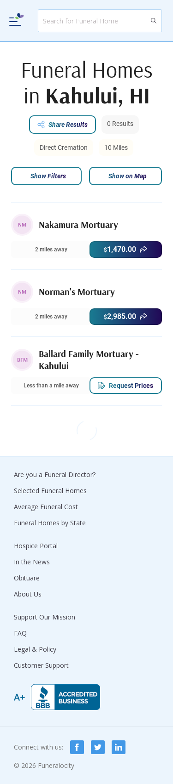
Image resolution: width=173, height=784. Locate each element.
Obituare (27, 578)
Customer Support (41, 665)
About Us (28, 594)
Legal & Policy (35, 649)
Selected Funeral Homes (50, 490)
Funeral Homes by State (50, 522)
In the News (32, 561)
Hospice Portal (36, 545)
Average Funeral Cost (46, 506)
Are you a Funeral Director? (54, 474)
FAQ (20, 633)
